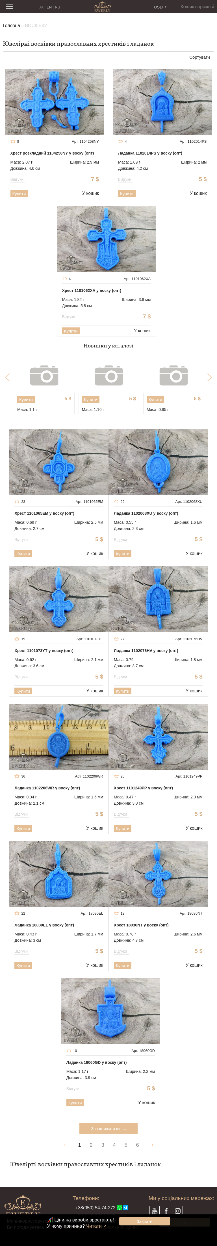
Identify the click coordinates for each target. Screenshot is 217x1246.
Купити (19, 193)
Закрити (145, 1221)
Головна (11, 25)
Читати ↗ (96, 1226)
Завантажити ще (108, 1128)
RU (57, 7)
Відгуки (17, 179)
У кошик (90, 193)
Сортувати (199, 57)
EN (49, 7)
